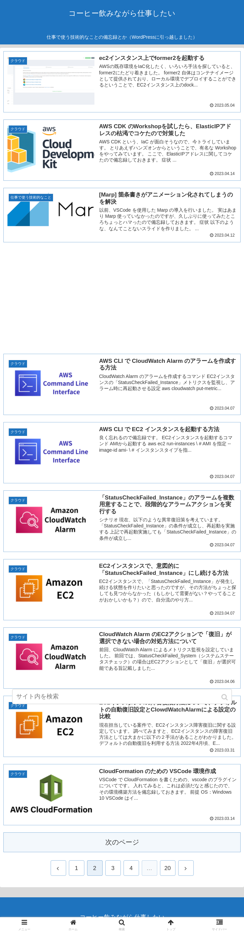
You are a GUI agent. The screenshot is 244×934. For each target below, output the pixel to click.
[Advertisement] (122, 296)
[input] (122, 696)
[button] (225, 697)
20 (167, 868)
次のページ (122, 842)
